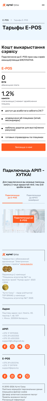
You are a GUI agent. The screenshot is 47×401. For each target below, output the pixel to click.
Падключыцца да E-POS (12, 196)
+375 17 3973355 (10, 333)
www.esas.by (26, 264)
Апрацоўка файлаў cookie (14, 392)
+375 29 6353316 (10, 363)
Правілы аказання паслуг (14, 397)
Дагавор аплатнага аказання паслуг (19, 394)
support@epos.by (10, 368)
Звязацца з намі (23, 147)
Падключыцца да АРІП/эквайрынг (34, 197)
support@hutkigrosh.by (13, 341)
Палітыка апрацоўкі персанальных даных (22, 389)
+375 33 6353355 (10, 338)
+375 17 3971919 (9, 365)
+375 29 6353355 (10, 336)
